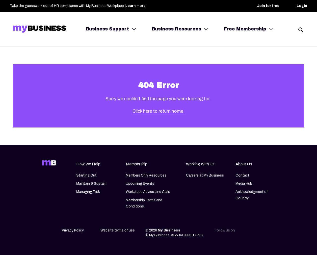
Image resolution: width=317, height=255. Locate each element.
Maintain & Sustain (91, 183)
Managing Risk (88, 192)
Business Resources (176, 29)
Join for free (268, 6)
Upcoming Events (140, 183)
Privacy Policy (73, 230)
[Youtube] (276, 232)
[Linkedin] (245, 232)
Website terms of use (118, 230)
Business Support (107, 29)
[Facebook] (265, 232)
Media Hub (244, 183)
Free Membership (245, 29)
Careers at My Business (205, 175)
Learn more (135, 6)
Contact (242, 175)
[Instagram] (255, 232)
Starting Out (86, 175)
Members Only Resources (146, 175)
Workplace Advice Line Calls (148, 192)
